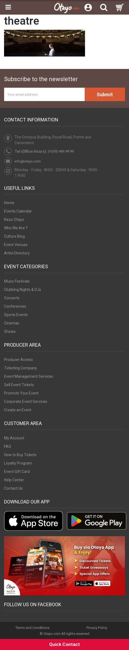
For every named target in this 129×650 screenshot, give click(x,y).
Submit (105, 94)
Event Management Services (28, 376)
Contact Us (13, 488)
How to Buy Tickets (20, 455)
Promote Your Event (21, 393)
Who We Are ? (16, 228)
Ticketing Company (20, 368)
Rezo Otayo (14, 219)
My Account (14, 438)
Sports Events (16, 315)
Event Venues (16, 245)
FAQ (7, 446)
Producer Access (18, 359)
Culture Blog (14, 236)
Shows (10, 331)
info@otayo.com (28, 161)
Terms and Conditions (32, 627)
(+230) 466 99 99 (61, 151)
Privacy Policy (96, 627)
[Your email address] (44, 94)
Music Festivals (17, 281)
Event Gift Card (17, 471)
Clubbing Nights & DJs (22, 289)
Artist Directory (17, 253)
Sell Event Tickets (19, 385)
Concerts (11, 298)
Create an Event (17, 410)
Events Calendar (18, 211)
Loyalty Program (18, 463)
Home (9, 203)
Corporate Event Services (25, 401)
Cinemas (11, 323)
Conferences (15, 306)
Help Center (14, 480)
